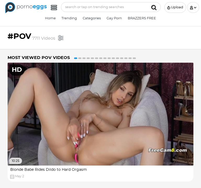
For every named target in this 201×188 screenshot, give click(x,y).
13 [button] (125, 58)
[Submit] (153, 7)
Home (50, 18)
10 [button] (113, 58)
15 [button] (134, 58)
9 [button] (109, 58)
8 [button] (105, 58)
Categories (92, 18)
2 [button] (79, 58)
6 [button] (96, 58)
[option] (100, 122)
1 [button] (75, 58)
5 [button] (92, 58)
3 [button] (84, 58)
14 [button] (130, 58)
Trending (69, 18)
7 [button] (100, 58)
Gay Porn (114, 18)
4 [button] (88, 58)
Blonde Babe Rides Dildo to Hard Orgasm (48, 170)
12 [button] (121, 58)
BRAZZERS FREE (142, 18)
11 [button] (117, 58)
